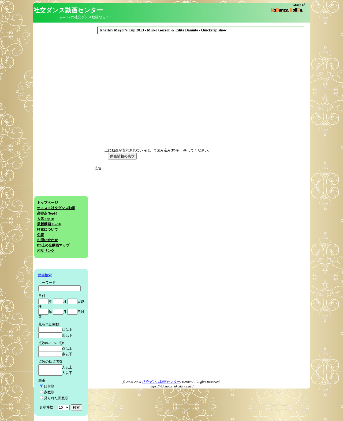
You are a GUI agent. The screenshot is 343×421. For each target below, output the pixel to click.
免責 (40, 235)
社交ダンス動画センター (161, 382)
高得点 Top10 (47, 213)
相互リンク (45, 251)
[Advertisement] (145, 208)
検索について (47, 229)
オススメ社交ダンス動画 (56, 208)
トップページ (47, 203)
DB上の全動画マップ (53, 245)
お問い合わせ (47, 240)
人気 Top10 (45, 219)
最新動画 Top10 (49, 224)
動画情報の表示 (122, 156)
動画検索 (45, 275)
